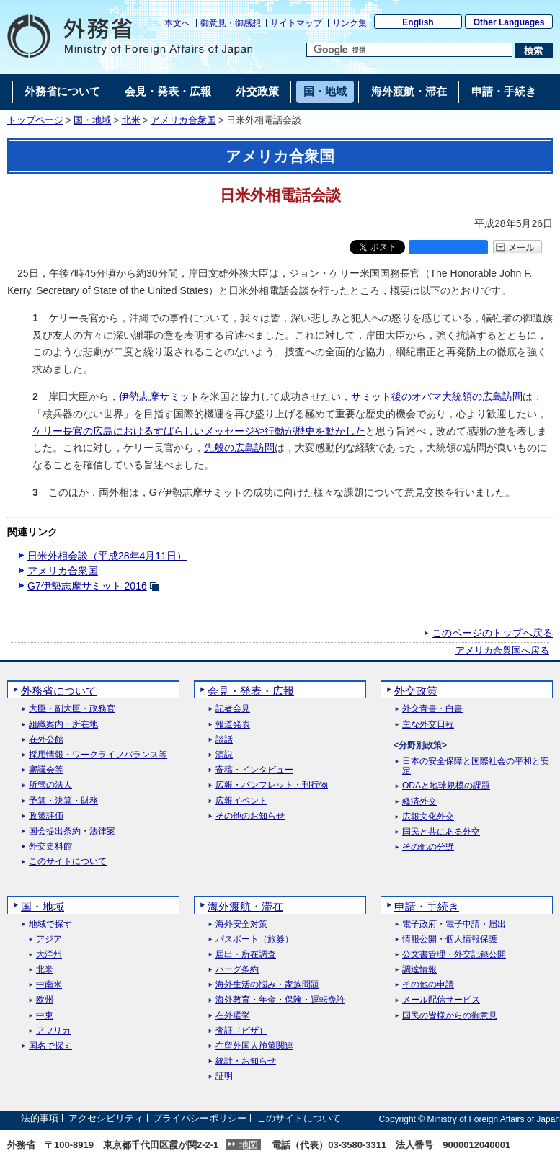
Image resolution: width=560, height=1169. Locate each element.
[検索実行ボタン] (534, 50)
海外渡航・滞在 (245, 906)
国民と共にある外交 (441, 832)
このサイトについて (68, 861)
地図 (248, 1144)
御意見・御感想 (230, 23)
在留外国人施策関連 (254, 1046)
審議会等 (46, 770)
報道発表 (232, 724)
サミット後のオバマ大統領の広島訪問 (437, 396)
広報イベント (241, 801)
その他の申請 (428, 985)
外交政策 (415, 691)
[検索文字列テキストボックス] (409, 50)
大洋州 (49, 954)
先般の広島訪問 (239, 447)
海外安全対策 (241, 924)
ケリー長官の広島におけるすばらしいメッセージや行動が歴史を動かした (198, 431)
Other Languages (509, 22)
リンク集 (349, 23)
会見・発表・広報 (251, 691)
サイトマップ (296, 23)
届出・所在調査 (245, 954)
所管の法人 (50, 785)
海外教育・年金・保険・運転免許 (280, 1000)
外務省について (59, 691)
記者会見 (232, 709)
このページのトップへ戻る (492, 633)
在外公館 (46, 739)
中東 (44, 1016)
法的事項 (39, 1119)
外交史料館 (50, 846)
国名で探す (50, 1046)
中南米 (49, 985)
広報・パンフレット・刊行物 (271, 785)
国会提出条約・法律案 (72, 831)
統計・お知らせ (245, 1061)
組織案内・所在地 (63, 724)
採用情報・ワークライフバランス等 (98, 755)
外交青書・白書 (432, 709)
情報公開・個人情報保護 (449, 939)
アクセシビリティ (105, 1119)
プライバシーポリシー (199, 1119)
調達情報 (419, 969)
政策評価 (46, 816)
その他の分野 (428, 847)
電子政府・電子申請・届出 (454, 924)
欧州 (44, 1000)
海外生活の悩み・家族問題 (267, 985)
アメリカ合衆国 (183, 120)
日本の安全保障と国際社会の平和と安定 (475, 766)
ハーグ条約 (237, 969)
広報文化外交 (428, 817)
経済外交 (419, 801)
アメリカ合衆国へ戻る (502, 651)
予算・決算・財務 (63, 801)
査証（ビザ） (241, 1031)
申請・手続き (426, 906)
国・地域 (92, 120)
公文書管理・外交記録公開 (454, 954)
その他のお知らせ (250, 816)
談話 (224, 739)
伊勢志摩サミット (159, 396)
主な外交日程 (428, 724)
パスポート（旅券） (254, 939)
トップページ (35, 120)
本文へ (177, 23)
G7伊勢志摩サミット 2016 (87, 586)
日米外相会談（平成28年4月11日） (107, 555)
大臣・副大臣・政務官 (72, 709)
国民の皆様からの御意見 (449, 1016)
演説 (224, 755)
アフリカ (53, 1031)
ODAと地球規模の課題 (446, 786)
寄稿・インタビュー (254, 770)
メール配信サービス (441, 1000)
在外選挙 (232, 1016)
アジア (49, 939)
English (417, 22)
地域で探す (50, 924)
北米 (131, 120)
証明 (224, 1076)
